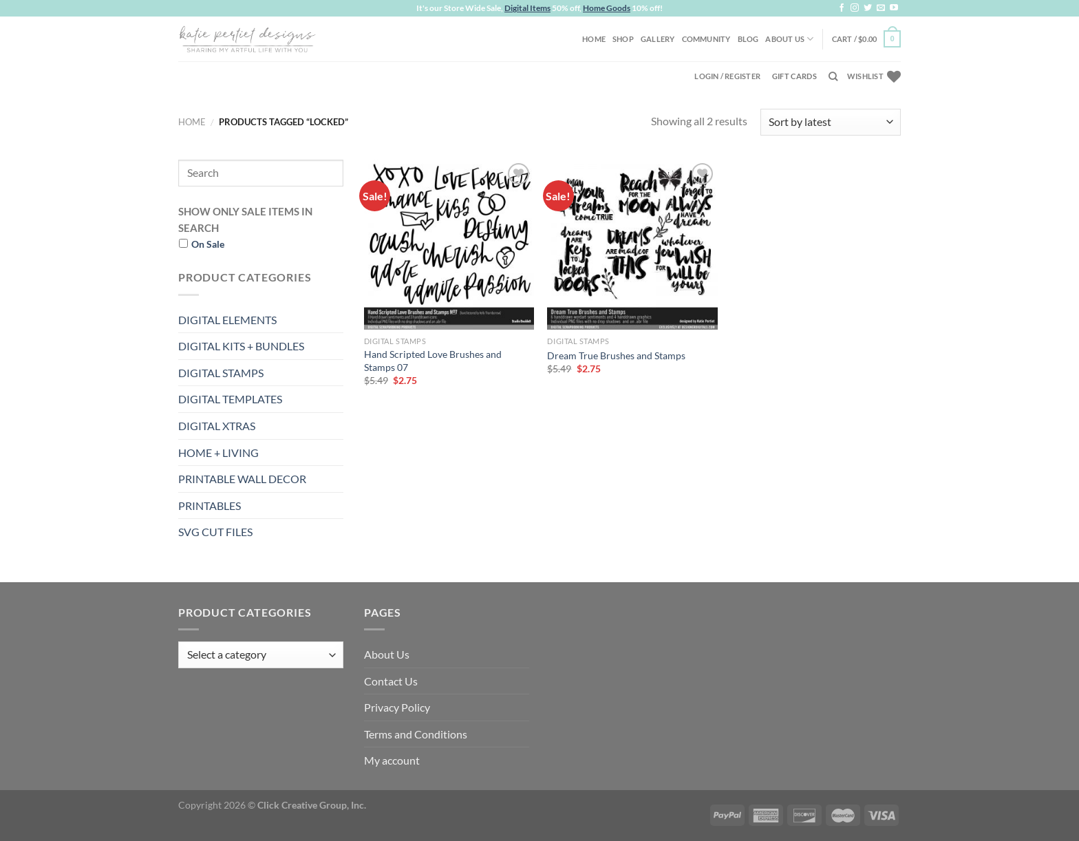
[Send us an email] (881, 8)
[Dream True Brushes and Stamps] (632, 245)
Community (706, 38)
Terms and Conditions (415, 734)
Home (594, 38)
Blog (748, 38)
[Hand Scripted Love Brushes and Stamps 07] (449, 245)
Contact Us (391, 681)
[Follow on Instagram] (855, 8)
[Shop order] (830, 122)
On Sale (207, 244)
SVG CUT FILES (215, 531)
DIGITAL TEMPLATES (230, 398)
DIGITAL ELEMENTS (227, 319)
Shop (623, 38)
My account (392, 760)
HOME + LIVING (218, 452)
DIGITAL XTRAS (216, 425)
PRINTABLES (209, 505)
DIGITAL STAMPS (221, 372)
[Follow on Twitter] (868, 8)
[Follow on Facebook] (841, 8)
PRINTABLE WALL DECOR (242, 478)
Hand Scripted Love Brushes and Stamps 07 (433, 360)
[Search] (833, 76)
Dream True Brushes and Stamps (616, 355)
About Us (789, 38)
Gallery (658, 38)
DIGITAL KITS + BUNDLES (241, 345)
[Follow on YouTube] (894, 8)
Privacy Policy (397, 707)
